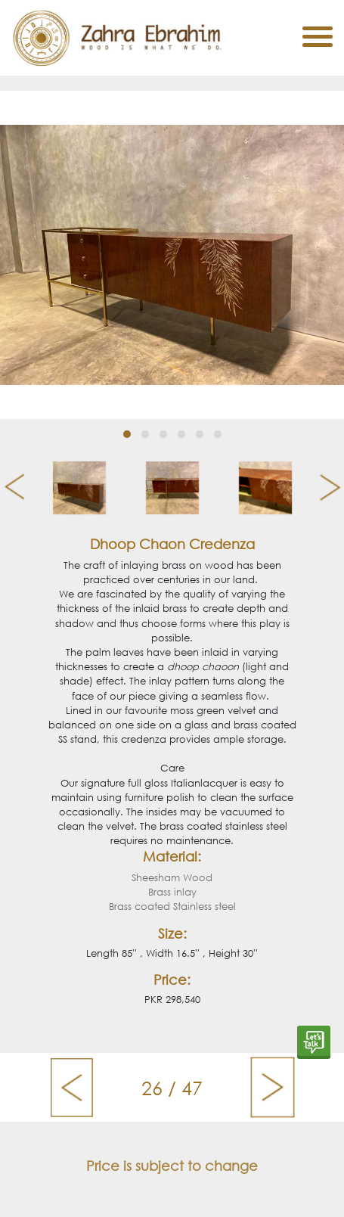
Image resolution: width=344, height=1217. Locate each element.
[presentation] (8, 488)
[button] (127, 434)
